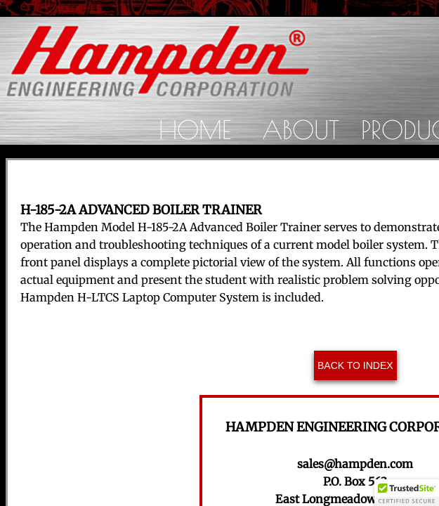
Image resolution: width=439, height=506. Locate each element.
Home (195, 129)
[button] (406, 492)
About (300, 129)
